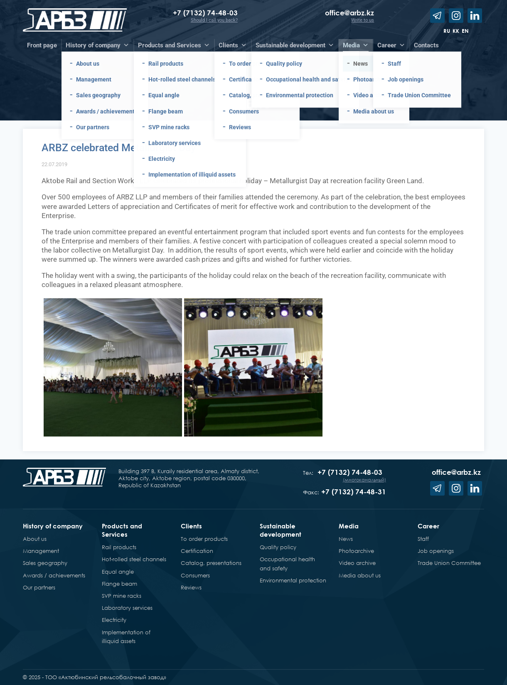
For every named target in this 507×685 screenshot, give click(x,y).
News (346, 538)
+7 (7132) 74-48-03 (205, 12)
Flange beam (119, 583)
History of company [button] (97, 45)
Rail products (119, 547)
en (465, 30)
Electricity (114, 619)
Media (349, 526)
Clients (191, 526)
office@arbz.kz (349, 12)
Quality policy (278, 547)
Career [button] (391, 45)
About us (35, 538)
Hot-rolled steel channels (134, 559)
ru (446, 30)
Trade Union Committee (449, 563)
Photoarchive (356, 551)
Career (428, 526)
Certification (197, 551)
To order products (204, 538)
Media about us (360, 575)
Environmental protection (293, 580)
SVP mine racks (121, 595)
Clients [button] (233, 45)
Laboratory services (127, 607)
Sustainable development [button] (295, 45)
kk (456, 30)
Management (41, 551)
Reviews (191, 587)
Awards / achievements (54, 575)
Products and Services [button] (174, 45)
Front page (42, 45)
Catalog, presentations (211, 563)
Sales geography (45, 563)
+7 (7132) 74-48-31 (353, 491)
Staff (423, 538)
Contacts (426, 45)
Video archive (357, 563)
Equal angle (118, 571)
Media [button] (356, 45)
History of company (53, 526)
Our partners (39, 587)
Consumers (195, 575)
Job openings (436, 551)
